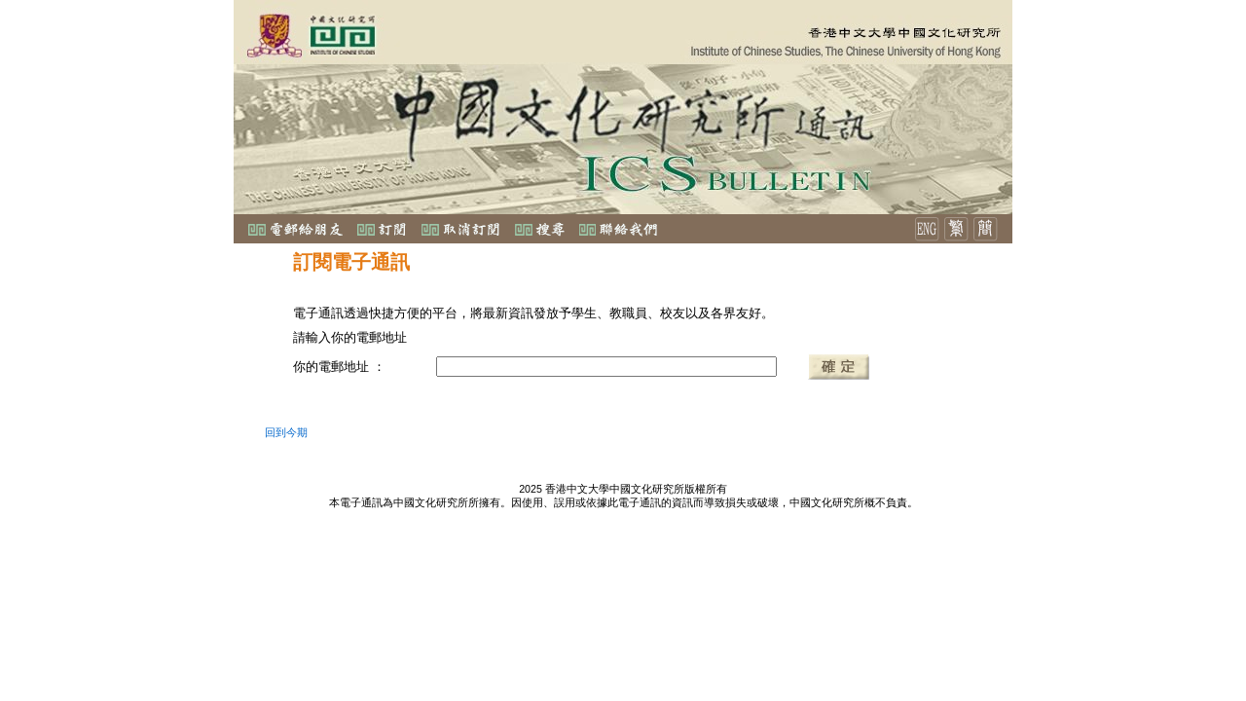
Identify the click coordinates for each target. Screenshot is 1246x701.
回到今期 (286, 432)
